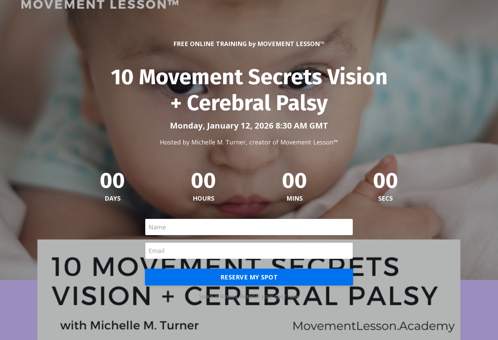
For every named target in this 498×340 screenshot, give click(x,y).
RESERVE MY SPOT (249, 277)
